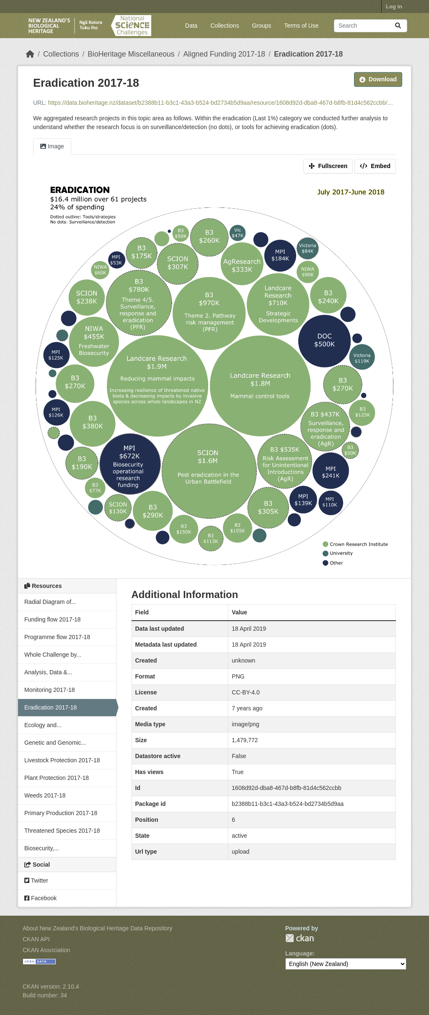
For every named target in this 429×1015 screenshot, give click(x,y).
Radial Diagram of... (50, 601)
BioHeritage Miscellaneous (131, 54)
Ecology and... (43, 725)
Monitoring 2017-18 (49, 689)
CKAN (299, 938)
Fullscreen (328, 166)
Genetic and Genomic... (55, 742)
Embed (375, 166)
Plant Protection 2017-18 (56, 777)
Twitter (36, 880)
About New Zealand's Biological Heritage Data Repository (98, 928)
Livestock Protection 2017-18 (62, 760)
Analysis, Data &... (48, 672)
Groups (261, 25)
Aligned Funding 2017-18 (224, 54)
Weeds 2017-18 (45, 795)
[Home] (30, 54)
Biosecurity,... (41, 848)
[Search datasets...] (370, 25)
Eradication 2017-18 (308, 54)
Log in (394, 6)
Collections (224, 25)
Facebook (40, 898)
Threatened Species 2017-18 (62, 830)
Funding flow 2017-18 (52, 619)
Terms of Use (301, 25)
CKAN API (36, 939)
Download (378, 79)
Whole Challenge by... (52, 654)
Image (52, 146)
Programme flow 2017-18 (57, 637)
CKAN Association (46, 950)
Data (191, 25)
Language (299, 953)
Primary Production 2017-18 (60, 813)
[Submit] (398, 25)
